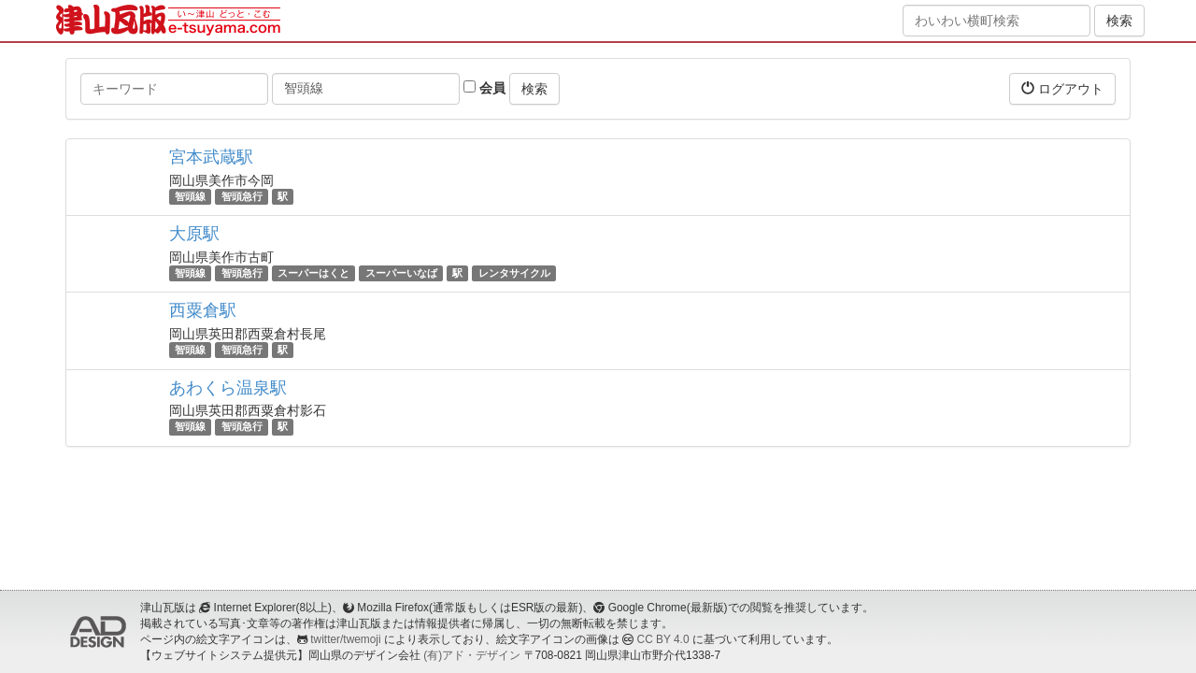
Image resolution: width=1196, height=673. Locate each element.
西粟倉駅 (202, 310)
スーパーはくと (313, 273)
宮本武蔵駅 (211, 157)
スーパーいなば (401, 273)
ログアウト (1062, 88)
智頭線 (190, 196)
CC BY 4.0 (663, 639)
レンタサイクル (514, 273)
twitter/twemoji (345, 639)
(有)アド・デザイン (471, 655)
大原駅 (194, 233)
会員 (484, 87)
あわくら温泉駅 (228, 388)
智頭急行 (242, 196)
